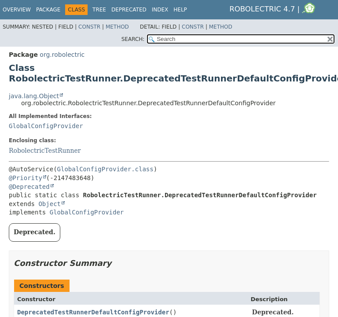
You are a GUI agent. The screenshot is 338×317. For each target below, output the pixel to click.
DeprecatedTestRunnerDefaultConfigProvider (93, 312)
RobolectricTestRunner (45, 150)
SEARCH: (133, 39)
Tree (99, 10)
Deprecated (129, 10)
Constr (89, 27)
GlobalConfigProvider (46, 125)
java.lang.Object (34, 96)
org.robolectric (62, 54)
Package (48, 10)
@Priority (25, 177)
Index (160, 10)
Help (180, 10)
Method (117, 27)
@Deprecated (29, 186)
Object (49, 203)
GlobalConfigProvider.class (105, 169)
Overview (17, 10)
